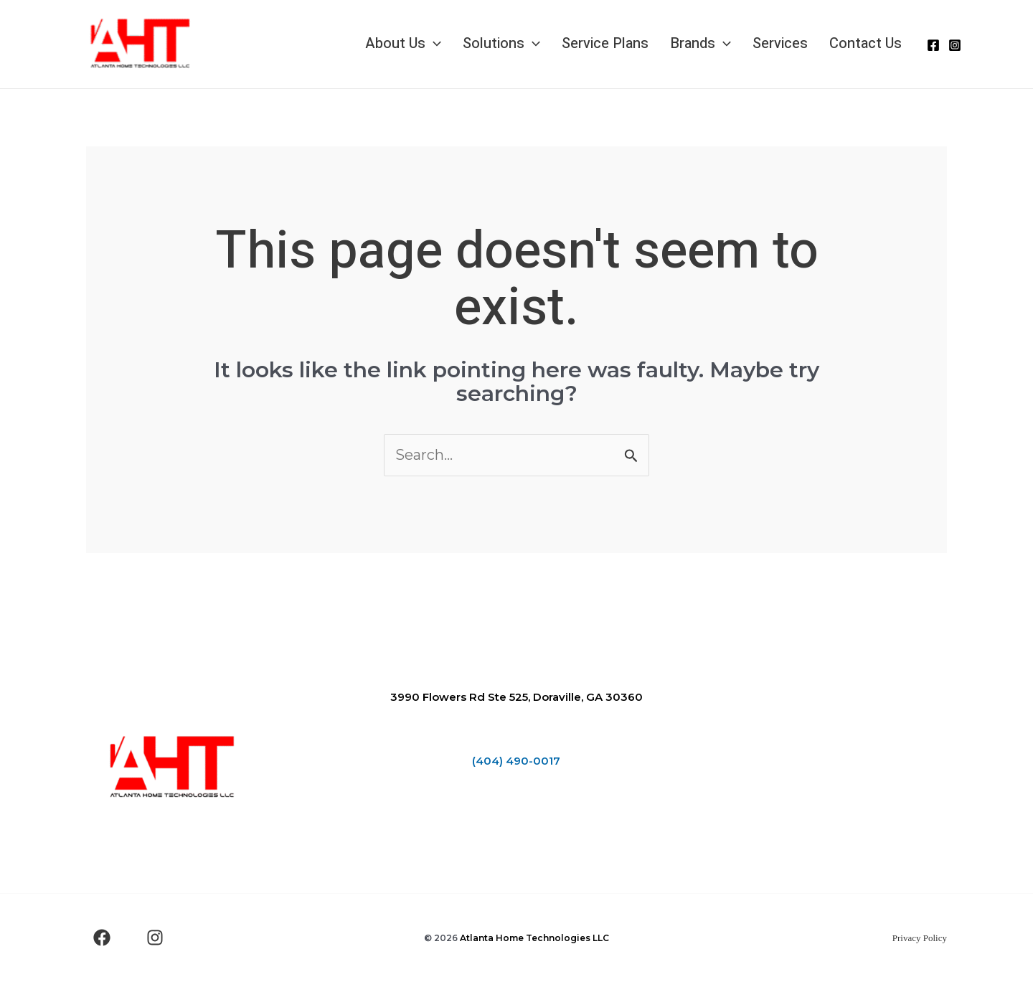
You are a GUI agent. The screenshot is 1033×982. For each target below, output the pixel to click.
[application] (433, 43)
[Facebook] (933, 45)
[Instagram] (954, 45)
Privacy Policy (919, 938)
